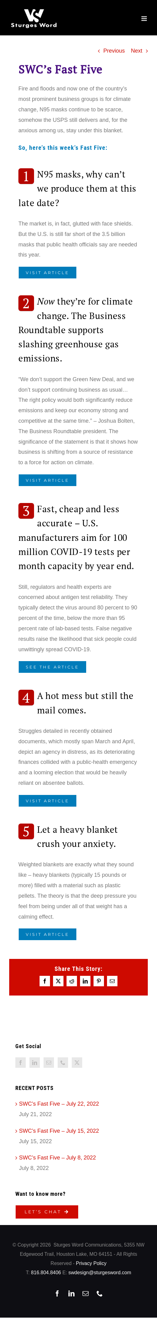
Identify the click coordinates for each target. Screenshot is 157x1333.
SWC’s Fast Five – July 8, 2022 (57, 1158)
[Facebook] (20, 1062)
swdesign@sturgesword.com (99, 1272)
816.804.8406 (46, 1272)
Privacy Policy (91, 1263)
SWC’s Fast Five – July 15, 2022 (59, 1131)
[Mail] (49, 1062)
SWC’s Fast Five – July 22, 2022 (59, 1104)
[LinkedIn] (34, 1062)
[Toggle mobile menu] (144, 18)
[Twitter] (77, 1062)
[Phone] (63, 1062)
